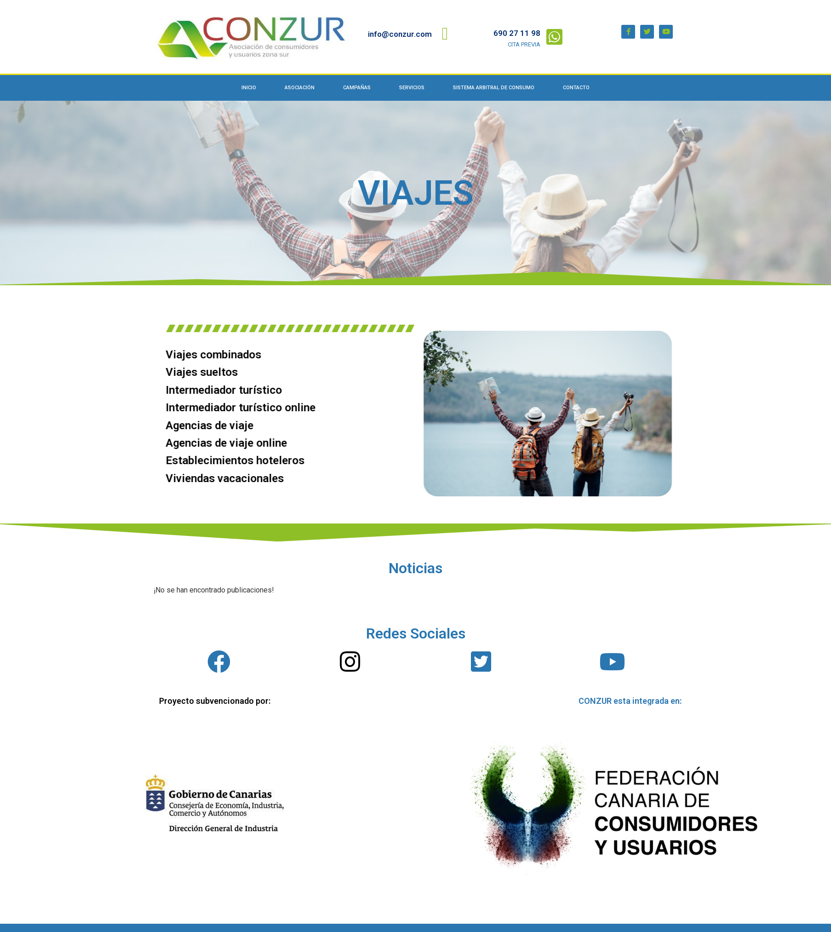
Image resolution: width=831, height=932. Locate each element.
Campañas (357, 88)
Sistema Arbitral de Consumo (493, 88)
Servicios (411, 88)
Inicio (248, 88)
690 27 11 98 (516, 33)
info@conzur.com (400, 34)
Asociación (300, 88)
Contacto (576, 88)
